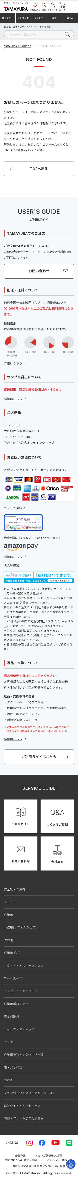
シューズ (10, 902)
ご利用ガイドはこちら (39, 757)
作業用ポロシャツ (16, 1004)
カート (62, 6)
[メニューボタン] (71, 6)
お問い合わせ (38, 271)
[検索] (39, 34)
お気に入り (35, 6)
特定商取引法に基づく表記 (21, 1159)
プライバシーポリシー (59, 1159)
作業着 (8, 915)
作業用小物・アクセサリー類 (23, 1054)
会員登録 (20, 1155)
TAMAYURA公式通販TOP (17, 46)
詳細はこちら (13, 363)
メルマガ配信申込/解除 (49, 1155)
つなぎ (8, 1080)
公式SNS (12, 1142)
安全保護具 (11, 1016)
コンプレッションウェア (20, 991)
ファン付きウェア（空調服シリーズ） (30, 1093)
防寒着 (8, 940)
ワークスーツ (13, 978)
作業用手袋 (11, 953)
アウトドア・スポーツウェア (24, 965)
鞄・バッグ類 (13, 1067)
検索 (44, 6)
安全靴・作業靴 (14, 889)
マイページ (52, 6)
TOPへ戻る (39, 169)
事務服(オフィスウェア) (20, 927)
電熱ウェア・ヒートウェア (22, 1105)
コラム (70, 18)
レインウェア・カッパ (19, 1029)
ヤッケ (8, 1042)
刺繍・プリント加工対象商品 (24, 1118)
